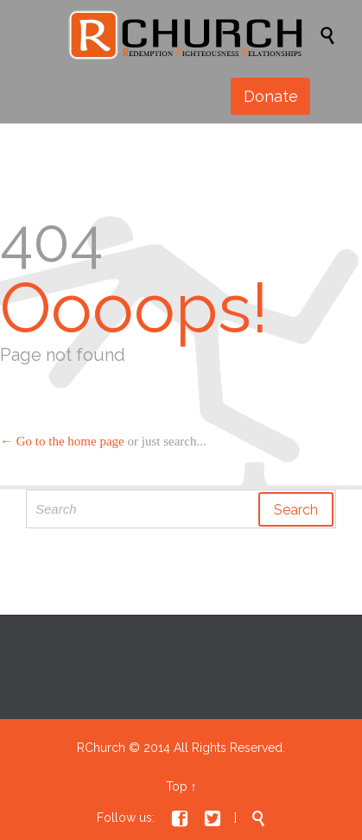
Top (176, 786)
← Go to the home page (62, 441)
